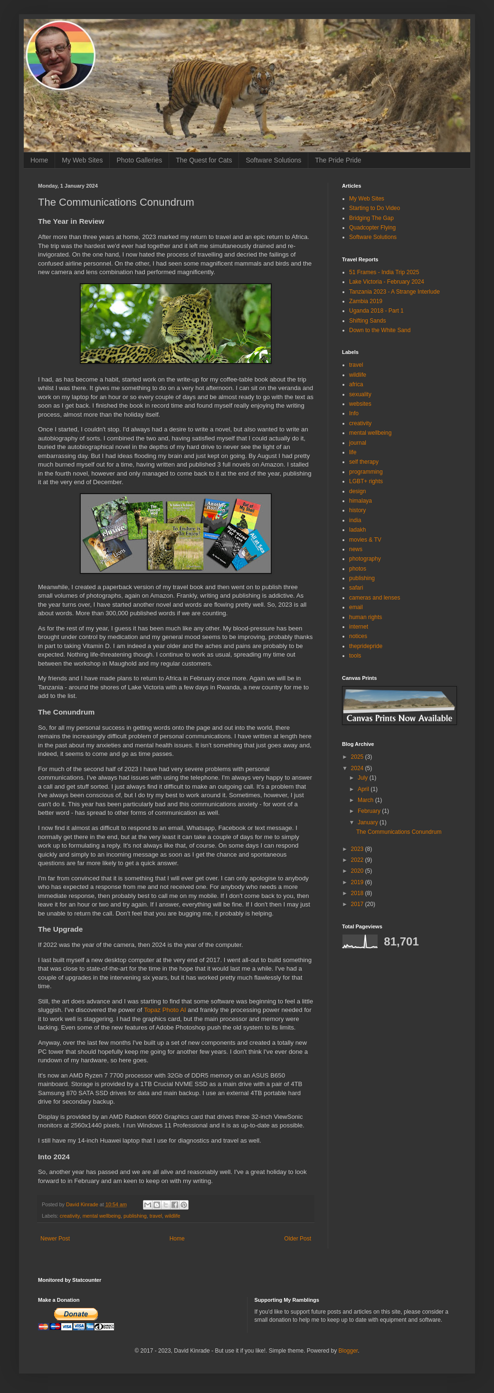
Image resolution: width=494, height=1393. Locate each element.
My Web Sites (82, 160)
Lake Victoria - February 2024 (386, 281)
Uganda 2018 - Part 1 (376, 310)
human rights (365, 617)
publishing (135, 1216)
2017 (358, 904)
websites (360, 404)
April (364, 789)
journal (357, 442)
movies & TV (365, 539)
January (369, 822)
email (356, 607)
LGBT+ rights (366, 481)
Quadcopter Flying (372, 227)
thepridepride (365, 646)
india (355, 520)
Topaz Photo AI (165, 1009)
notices (358, 636)
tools (355, 655)
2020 (358, 871)
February (370, 811)
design (357, 491)
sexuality (360, 394)
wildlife (172, 1216)
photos (357, 568)
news (355, 549)
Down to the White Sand (379, 330)
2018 (358, 893)
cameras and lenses (374, 597)
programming (366, 471)
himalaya (360, 500)
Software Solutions (273, 160)
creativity (70, 1216)
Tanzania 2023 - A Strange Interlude (394, 291)
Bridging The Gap (371, 218)
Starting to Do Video (374, 208)
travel (156, 1216)
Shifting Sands (367, 320)
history (357, 510)
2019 (358, 882)
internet (358, 626)
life (352, 452)
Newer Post (55, 1238)
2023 (358, 849)
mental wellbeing (102, 1216)
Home (39, 160)
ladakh (357, 529)
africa (356, 384)
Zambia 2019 (365, 301)
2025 (358, 757)
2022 (358, 860)
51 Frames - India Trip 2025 (384, 272)
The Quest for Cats (204, 160)
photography (365, 558)
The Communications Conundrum (398, 832)
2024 (358, 768)
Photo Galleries (139, 160)
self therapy (364, 461)
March (366, 800)
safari (356, 587)
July (364, 777)
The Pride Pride (338, 160)
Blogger (348, 1350)
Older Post (297, 1238)
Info (354, 413)
